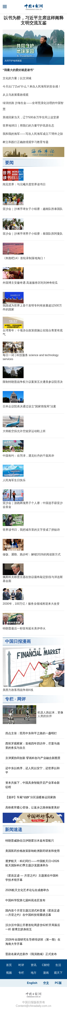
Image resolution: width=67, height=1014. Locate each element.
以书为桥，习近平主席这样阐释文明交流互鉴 (34, 20)
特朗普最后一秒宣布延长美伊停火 (24, 628)
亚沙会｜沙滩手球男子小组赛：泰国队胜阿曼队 (33, 233)
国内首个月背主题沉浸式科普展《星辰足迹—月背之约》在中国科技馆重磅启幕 (32, 912)
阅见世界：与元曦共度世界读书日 (24, 184)
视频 (9, 972)
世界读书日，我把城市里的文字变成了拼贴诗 (31, 529)
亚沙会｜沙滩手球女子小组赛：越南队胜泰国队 (33, 208)
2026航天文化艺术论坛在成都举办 (27, 890)
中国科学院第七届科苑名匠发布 (25, 900)
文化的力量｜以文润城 (17, 78)
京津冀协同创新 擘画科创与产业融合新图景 (32, 758)
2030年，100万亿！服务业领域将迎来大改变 (31, 603)
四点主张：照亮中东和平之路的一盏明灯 (31, 733)
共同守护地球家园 (13, 60)
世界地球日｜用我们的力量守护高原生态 (28, 125)
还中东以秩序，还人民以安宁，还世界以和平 (32, 770)
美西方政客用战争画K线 (18, 689)
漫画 (46, 972)
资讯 (33, 965)
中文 (46, 982)
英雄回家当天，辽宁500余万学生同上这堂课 (31, 117)
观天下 (58, 972)
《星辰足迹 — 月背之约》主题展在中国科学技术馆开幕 (31, 877)
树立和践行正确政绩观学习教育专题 (25, 142)
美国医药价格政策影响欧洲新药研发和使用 (32, 850)
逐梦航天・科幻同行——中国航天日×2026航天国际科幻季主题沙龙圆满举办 (32, 863)
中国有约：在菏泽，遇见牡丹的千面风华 (28, 455)
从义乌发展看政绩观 (15, 94)
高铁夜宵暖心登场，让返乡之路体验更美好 (32, 807)
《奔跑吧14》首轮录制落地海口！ (24, 258)
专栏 (9, 699)
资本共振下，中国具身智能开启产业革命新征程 (32, 785)
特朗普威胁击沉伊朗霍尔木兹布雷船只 (29, 840)
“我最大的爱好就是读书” (18, 70)
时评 (21, 965)
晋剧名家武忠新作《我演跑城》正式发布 (31, 954)
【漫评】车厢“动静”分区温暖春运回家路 (30, 797)
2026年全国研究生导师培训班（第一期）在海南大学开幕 (32, 941)
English (32, 982)
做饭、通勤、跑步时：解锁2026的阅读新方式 (32, 554)
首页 (9, 965)
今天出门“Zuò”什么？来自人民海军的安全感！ (32, 86)
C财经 (46, 965)
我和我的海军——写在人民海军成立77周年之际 (33, 133)
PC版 (58, 982)
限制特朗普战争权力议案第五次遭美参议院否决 (33, 381)
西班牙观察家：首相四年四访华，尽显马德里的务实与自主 (32, 745)
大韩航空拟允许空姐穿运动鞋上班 (24, 431)
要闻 (9, 162)
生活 (58, 965)
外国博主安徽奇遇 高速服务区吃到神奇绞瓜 (30, 282)
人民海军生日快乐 (14, 480)
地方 (33, 972)
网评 (21, 699)
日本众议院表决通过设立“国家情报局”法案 (29, 406)
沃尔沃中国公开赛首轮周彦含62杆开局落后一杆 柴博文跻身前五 (32, 927)
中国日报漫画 (18, 641)
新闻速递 (13, 829)
